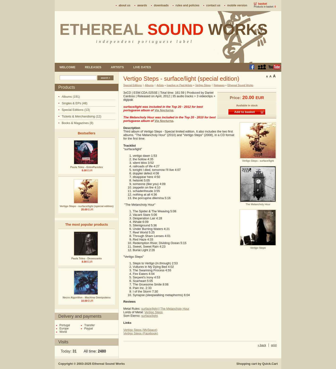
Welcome (67, 67)
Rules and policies (187, 5)
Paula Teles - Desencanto (86, 258)
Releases (93, 67)
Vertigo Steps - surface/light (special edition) (86, 206)
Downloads (161, 5)
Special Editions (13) (76, 110)
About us (124, 5)
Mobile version (237, 5)
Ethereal (163, 29)
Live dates (142, 67)
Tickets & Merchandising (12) (81, 116)
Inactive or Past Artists (179, 85)
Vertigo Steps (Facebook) (140, 333)
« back (262, 345)
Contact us (213, 5)
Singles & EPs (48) (74, 103)
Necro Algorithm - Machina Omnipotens (87, 297)
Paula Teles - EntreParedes (86, 167)
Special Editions (132, 85)
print (274, 345)
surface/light (149, 308)
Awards (142, 5)
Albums (149, 85)
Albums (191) (71, 96)
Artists (117, 67)
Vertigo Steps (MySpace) (140, 330)
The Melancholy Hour (174, 308)
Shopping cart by (257, 363)
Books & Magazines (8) (77, 123)
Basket (262, 3)
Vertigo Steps (202, 85)
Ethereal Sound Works (240, 85)
